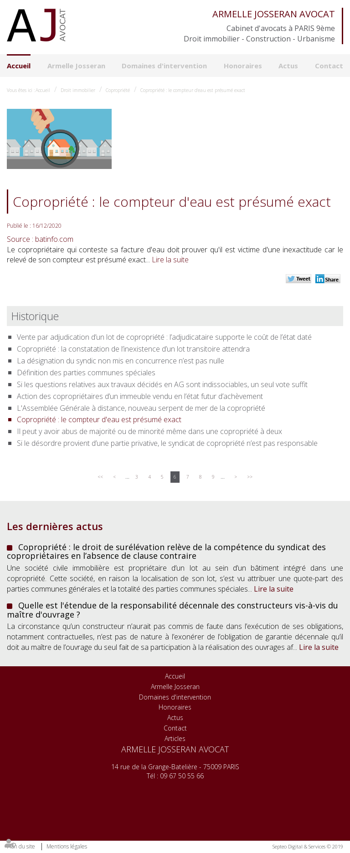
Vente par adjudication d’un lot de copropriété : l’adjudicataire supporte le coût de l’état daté (164, 337)
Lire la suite (170, 260)
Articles (175, 738)
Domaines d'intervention (164, 65)
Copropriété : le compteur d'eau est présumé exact (192, 90)
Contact (329, 65)
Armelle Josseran (76, 65)
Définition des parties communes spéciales (86, 373)
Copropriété (118, 90)
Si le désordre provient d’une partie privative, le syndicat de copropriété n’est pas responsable (167, 443)
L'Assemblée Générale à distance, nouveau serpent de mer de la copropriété (141, 408)
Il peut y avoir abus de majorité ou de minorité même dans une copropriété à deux (149, 431)
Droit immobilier (78, 90)
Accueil (19, 65)
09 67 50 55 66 (182, 775)
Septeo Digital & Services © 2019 (308, 846)
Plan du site (21, 846)
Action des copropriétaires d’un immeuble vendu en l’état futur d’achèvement (140, 396)
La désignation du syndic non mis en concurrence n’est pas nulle (120, 361)
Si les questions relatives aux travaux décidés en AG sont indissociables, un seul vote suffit (162, 384)
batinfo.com (54, 239)
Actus (288, 65)
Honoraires (243, 65)
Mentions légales (66, 846)
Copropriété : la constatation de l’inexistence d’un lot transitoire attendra (133, 349)
